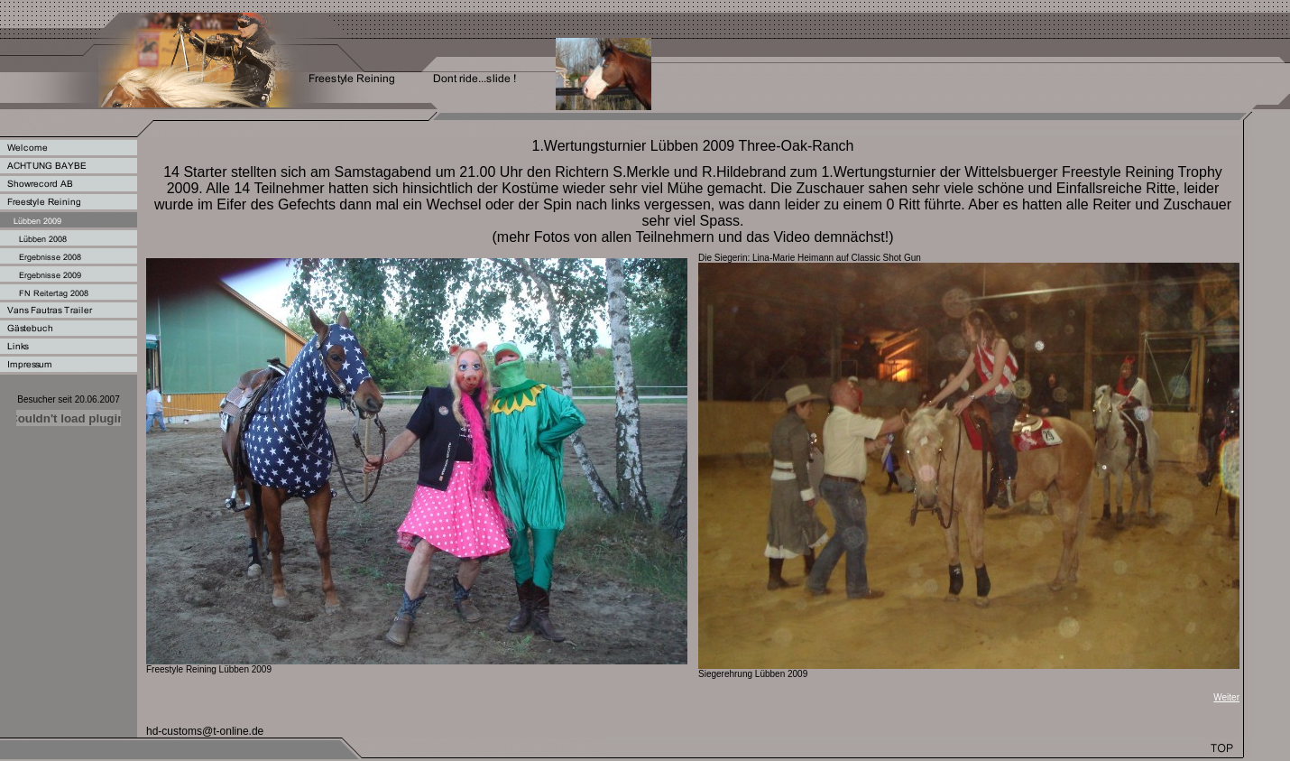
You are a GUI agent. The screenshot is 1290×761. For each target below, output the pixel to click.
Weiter (1226, 697)
